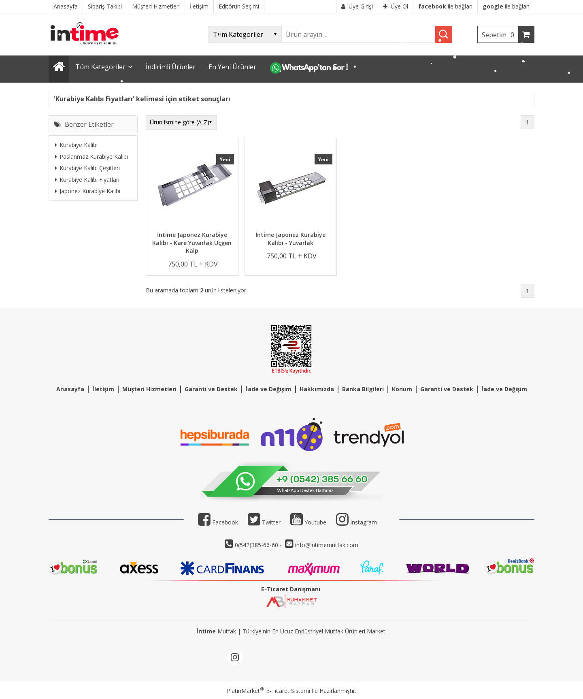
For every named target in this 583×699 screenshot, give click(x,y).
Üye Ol (395, 6)
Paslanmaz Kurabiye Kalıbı (91, 156)
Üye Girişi (357, 6)
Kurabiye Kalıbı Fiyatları (87, 179)
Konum (402, 389)
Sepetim (500, 34)
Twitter (264, 522)
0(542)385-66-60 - (259, 545)
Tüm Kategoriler (100, 66)
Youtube (308, 522)
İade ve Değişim (269, 389)
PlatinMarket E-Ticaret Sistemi (268, 691)
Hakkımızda (317, 389)
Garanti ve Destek (211, 389)
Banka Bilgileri (363, 389)
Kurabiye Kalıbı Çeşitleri (87, 168)
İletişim (103, 389)
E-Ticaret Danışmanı (290, 589)
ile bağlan (445, 6)
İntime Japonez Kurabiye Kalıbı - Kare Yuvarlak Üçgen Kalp (192, 242)
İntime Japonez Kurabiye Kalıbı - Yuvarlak (290, 239)
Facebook (218, 522)
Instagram (363, 522)
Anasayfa (70, 389)
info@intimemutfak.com (326, 545)
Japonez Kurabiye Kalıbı (87, 191)
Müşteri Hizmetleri (149, 389)
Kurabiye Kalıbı (76, 145)
